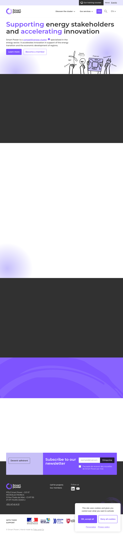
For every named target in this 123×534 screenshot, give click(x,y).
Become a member (35, 54)
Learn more (14, 54)
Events (114, 3)
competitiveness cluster (36, 39)
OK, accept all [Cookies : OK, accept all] (87, 519)
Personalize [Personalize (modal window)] (91, 527)
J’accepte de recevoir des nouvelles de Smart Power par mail (97, 467)
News (107, 3)
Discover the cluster (64, 11)
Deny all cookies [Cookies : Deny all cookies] (108, 519)
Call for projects (56, 485)
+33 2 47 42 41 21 (12, 504)
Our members (56, 488)
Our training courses (92, 3)
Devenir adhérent (19, 461)
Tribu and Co (38, 529)
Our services (85, 11)
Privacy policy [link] (104, 527)
